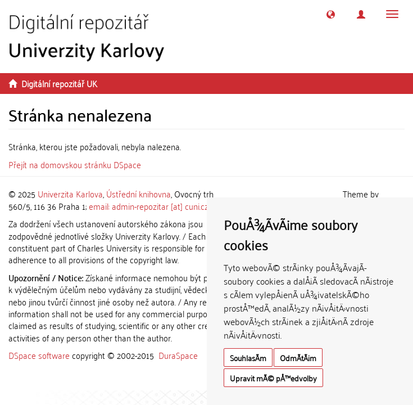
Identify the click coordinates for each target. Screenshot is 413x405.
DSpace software (39, 355)
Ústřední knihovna (138, 193)
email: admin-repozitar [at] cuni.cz (148, 206)
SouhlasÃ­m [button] (248, 357)
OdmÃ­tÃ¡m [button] (298, 357)
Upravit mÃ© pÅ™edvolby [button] (273, 378)
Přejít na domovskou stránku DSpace (74, 164)
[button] (330, 14)
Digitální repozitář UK (59, 83)
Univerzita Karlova (70, 193)
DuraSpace (178, 355)
